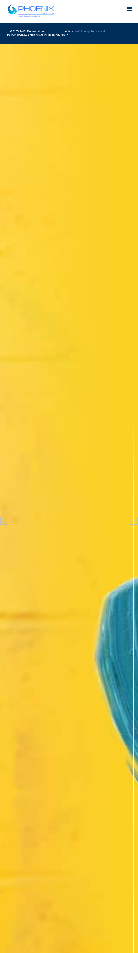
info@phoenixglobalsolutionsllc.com (92, 31)
